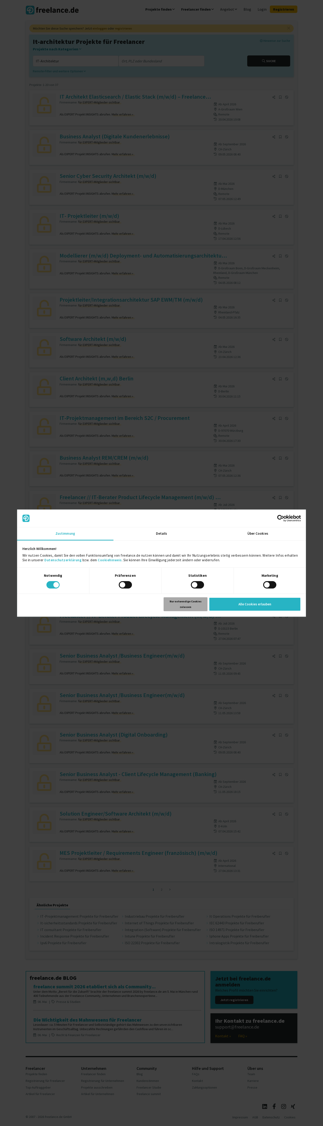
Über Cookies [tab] (257, 533)
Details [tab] (161, 533)
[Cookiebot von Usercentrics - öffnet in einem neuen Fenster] (280, 518)
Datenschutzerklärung (63, 560)
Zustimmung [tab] (65, 533)
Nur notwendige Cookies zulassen (185, 604)
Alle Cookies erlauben (254, 604)
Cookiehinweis (110, 560)
